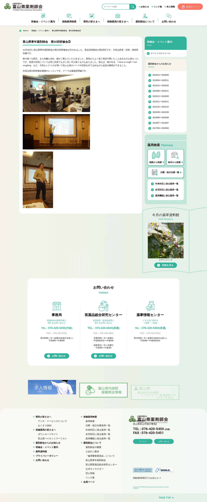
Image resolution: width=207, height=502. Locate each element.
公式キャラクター (95, 469)
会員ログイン (192, 6)
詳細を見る (167, 265)
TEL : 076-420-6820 (104, 328)
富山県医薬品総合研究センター (101, 464)
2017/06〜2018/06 (161, 128)
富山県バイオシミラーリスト (52, 438)
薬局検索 (90, 421)
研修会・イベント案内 (39, 31)
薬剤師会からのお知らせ (48, 443)
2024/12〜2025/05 (161, 86)
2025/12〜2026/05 (161, 75)
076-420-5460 (150, 328)
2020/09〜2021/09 (161, 112)
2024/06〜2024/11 (161, 91)
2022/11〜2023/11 (161, 102)
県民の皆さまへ (43, 417)
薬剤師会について (92, 443)
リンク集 (157, 6)
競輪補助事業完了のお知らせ (146, 478)
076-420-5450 (56, 328)
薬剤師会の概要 (93, 447)
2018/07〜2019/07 (161, 123)
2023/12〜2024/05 (161, 96)
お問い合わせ (59, 356)
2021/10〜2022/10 (161, 107)
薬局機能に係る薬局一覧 (166, 196)
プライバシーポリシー (47, 456)
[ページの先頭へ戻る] (103, 497)
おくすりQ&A (45, 425)
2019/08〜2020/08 (161, 118)
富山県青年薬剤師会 (96, 460)
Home (25, 31)
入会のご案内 (92, 451)
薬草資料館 (41, 451)
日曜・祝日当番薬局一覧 (98, 425)
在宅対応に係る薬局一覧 (166, 190)
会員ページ (89, 482)
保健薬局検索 (90, 417)
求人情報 (170, 6)
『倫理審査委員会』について (100, 456)
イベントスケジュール (160, 53)
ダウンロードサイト (48, 434)
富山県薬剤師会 (23, 7)
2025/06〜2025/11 (161, 80)
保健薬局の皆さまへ (46, 430)
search (135, 7)
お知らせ (144, 6)
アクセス (142, 450)
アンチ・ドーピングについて (52, 421)
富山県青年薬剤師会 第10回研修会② (66, 31)
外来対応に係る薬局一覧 (166, 184)
